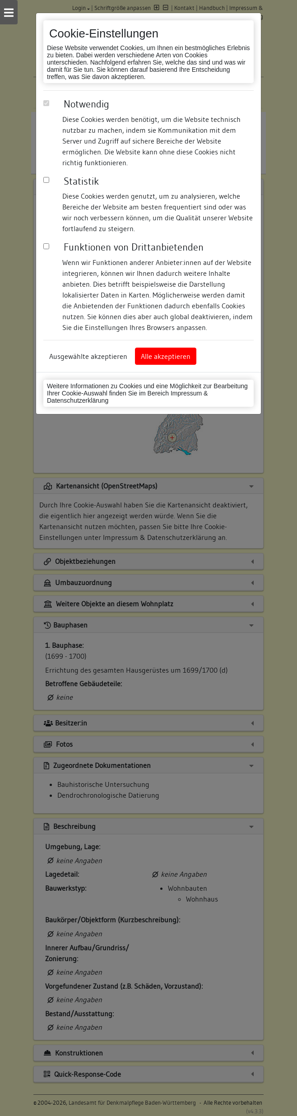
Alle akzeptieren (165, 356)
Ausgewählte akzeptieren (88, 356)
